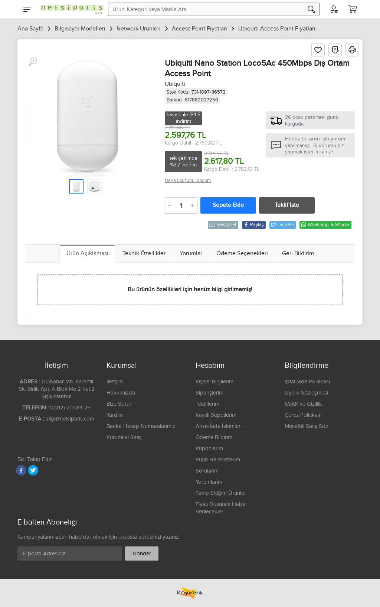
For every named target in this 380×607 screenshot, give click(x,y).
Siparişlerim (209, 393)
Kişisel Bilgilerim (214, 382)
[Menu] (27, 9)
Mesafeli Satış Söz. (307, 426)
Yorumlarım (209, 482)
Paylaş (253, 225)
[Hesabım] (333, 9)
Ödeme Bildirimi (214, 437)
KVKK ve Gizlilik (303, 404)
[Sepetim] (353, 9)
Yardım (115, 415)
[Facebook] (21, 470)
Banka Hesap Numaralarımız (141, 426)
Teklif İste (287, 205)
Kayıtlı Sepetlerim (216, 415)
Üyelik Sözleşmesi (306, 393)
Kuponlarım (209, 448)
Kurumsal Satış (124, 437)
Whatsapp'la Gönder (325, 225)
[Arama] (311, 9)
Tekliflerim (207, 404)
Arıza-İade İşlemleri (219, 426)
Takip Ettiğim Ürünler (221, 493)
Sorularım (207, 471)
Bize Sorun (119, 404)
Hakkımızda (121, 393)
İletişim (115, 382)
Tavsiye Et (222, 225)
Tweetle (282, 225)
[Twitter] (33, 470)
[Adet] (181, 205)
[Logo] (70, 9)
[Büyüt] (32, 62)
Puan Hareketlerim (218, 460)
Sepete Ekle (228, 205)
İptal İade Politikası (307, 382)
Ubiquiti (175, 84)
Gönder (141, 554)
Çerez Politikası (303, 415)
